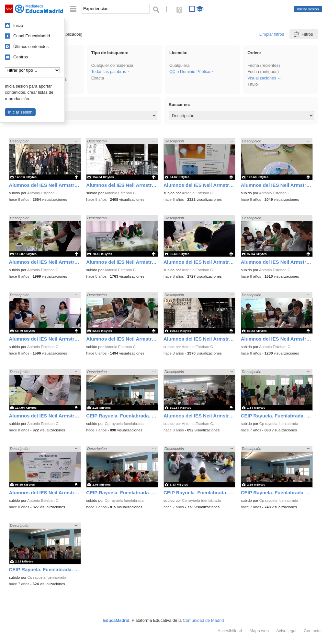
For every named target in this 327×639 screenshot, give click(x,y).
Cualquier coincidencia (112, 65)
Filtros (303, 34)
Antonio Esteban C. (43, 193)
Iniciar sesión (308, 9)
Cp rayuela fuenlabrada (124, 424)
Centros (20, 56)
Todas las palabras (108, 71)
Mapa (259, 630)
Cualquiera (179, 65)
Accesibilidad (230, 630)
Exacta (97, 78)
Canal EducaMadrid (31, 35)
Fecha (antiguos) (263, 71)
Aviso (286, 630)
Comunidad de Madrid (203, 620)
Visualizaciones (261, 78)
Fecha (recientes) (263, 65)
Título (252, 84)
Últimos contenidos (31, 46)
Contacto (312, 630)
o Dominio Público (189, 71)
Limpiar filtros (271, 34)
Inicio (18, 25)
